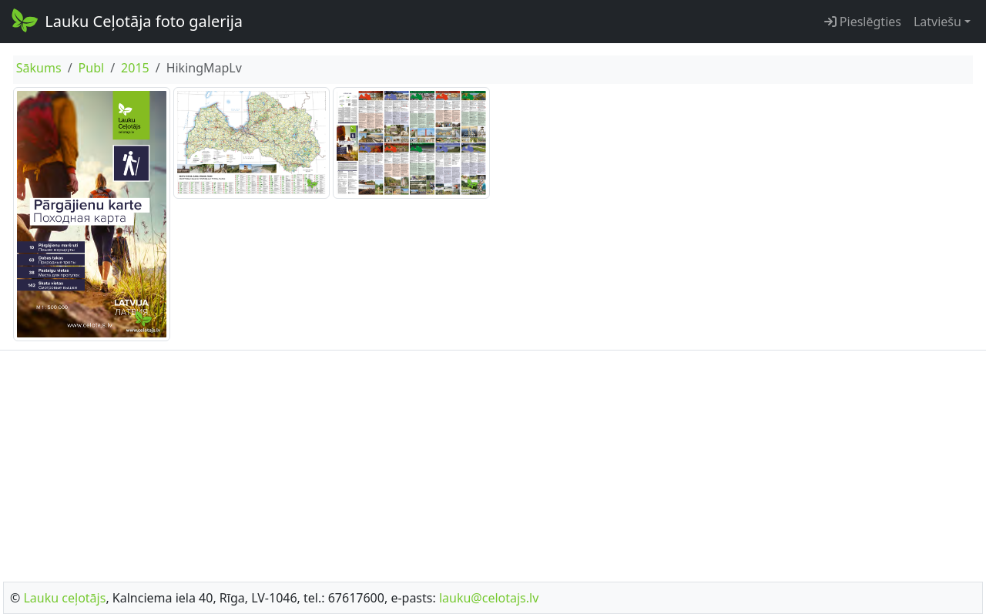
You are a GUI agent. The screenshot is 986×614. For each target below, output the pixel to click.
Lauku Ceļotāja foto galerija (126, 20)
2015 (135, 67)
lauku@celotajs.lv (488, 597)
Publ (92, 67)
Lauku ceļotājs (64, 597)
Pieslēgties (862, 21)
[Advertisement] (493, 461)
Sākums (39, 67)
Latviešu (937, 21)
